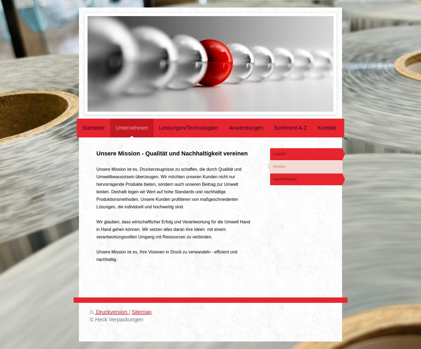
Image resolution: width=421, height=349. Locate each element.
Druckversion (109, 312)
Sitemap (141, 312)
